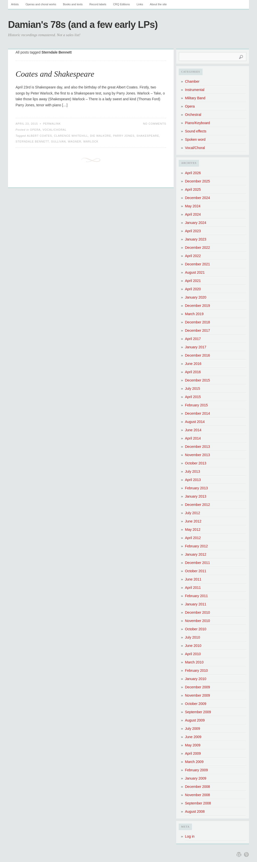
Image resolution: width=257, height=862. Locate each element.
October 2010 (195, 629)
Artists (15, 4)
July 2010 (192, 637)
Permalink (52, 123)
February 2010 (196, 670)
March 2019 (194, 314)
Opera (35, 129)
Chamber (192, 81)
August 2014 (195, 422)
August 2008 (195, 811)
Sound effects (195, 131)
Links (140, 4)
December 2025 (197, 181)
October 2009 (195, 704)
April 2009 (193, 753)
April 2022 (193, 256)
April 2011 (193, 588)
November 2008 (197, 795)
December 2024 (197, 198)
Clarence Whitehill (71, 135)
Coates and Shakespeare (55, 73)
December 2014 (197, 413)
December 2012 (197, 505)
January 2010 (195, 679)
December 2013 (197, 447)
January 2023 (195, 239)
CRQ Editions (121, 4)
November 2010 (197, 621)
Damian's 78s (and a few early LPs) (83, 24)
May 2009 (192, 745)
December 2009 (197, 687)
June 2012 (193, 521)
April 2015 (193, 397)
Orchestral (193, 115)
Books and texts (73, 4)
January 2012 (195, 554)
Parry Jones (124, 135)
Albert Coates (39, 135)
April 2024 (193, 214)
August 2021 (195, 272)
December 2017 (197, 330)
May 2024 (192, 206)
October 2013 (195, 463)
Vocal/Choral (55, 129)
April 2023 (193, 231)
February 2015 (196, 405)
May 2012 (192, 530)
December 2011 (197, 563)
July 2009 (192, 729)
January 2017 (195, 347)
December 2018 (197, 322)
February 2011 (196, 596)
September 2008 (198, 803)
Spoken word (195, 139)
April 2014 (193, 438)
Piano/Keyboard (197, 123)
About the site (158, 4)
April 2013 (193, 480)
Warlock (90, 141)
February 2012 (196, 546)
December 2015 (197, 380)
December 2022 (197, 248)
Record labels (97, 4)
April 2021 (193, 281)
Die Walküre (100, 135)
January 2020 (195, 297)
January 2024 (195, 223)
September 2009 (198, 712)
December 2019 (197, 306)
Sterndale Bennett (32, 141)
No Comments (154, 123)
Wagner (74, 141)
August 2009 (195, 720)
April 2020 (193, 289)
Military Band (195, 98)
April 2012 (193, 538)
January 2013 (195, 496)
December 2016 (197, 355)
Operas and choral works (41, 4)
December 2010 (197, 612)
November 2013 (197, 455)
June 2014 (193, 430)
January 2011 (195, 604)
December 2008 (197, 787)
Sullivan (58, 141)
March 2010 (194, 662)
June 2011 (193, 579)
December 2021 (197, 264)
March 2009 (194, 762)
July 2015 (192, 389)
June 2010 (193, 646)
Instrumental (194, 90)
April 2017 (193, 339)
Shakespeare (148, 135)
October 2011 (195, 571)
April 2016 (193, 372)
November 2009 (197, 695)
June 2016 (193, 364)
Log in (190, 836)
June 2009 (193, 737)
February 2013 (196, 488)
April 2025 (193, 189)
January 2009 (195, 778)
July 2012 (192, 513)
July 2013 (192, 471)
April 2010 (193, 654)
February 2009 (196, 770)
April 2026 (193, 173)
